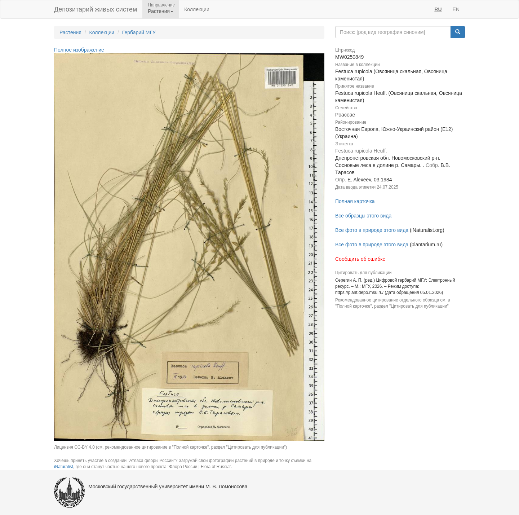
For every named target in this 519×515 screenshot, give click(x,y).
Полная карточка (355, 201)
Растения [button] (160, 11)
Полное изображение (79, 50)
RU (438, 9)
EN (456, 9)
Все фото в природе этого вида (371, 230)
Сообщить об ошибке (360, 259)
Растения (70, 32)
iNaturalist (63, 466)
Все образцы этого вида (363, 216)
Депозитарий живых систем (95, 9)
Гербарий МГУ (139, 32)
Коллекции (196, 9)
